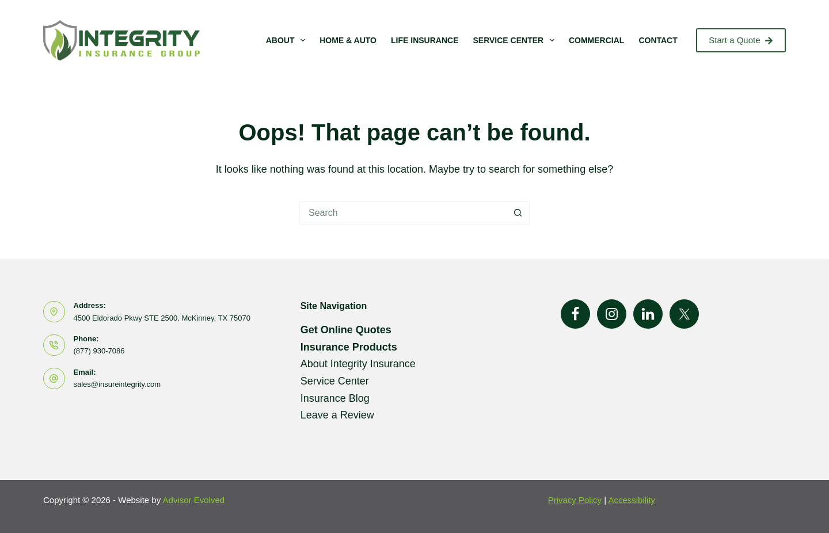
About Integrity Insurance (358, 364)
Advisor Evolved (194, 500)
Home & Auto (348, 40)
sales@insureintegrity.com (117, 384)
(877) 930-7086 (99, 351)
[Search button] (518, 212)
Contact (657, 40)
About (288, 40)
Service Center (515, 40)
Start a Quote (741, 40)
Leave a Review (337, 415)
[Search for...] (403, 212)
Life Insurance (424, 40)
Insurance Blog (335, 398)
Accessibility (631, 500)
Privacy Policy (575, 500)
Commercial (596, 40)
